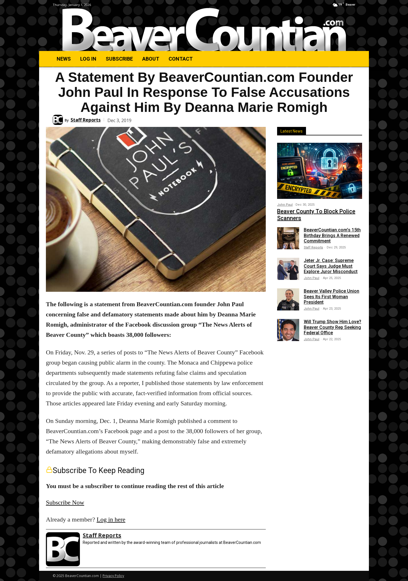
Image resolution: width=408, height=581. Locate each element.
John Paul (285, 205)
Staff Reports (86, 120)
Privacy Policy (113, 575)
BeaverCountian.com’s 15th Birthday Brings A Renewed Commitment (332, 235)
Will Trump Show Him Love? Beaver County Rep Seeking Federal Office (332, 327)
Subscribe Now (65, 502)
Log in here (111, 519)
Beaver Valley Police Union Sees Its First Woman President (331, 296)
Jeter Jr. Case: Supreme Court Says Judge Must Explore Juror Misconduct (331, 266)
